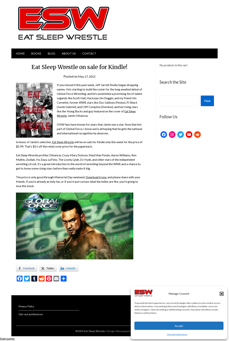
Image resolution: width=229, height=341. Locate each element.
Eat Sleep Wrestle (63, 142)
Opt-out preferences (177, 334)
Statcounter (7, 338)
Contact (89, 53)
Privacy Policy (26, 306)
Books (36, 53)
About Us (69, 53)
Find (207, 101)
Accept (179, 325)
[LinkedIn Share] (68, 268)
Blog (51, 53)
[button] (221, 294)
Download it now (96, 177)
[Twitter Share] (48, 268)
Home (20, 53)
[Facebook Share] (26, 268)
